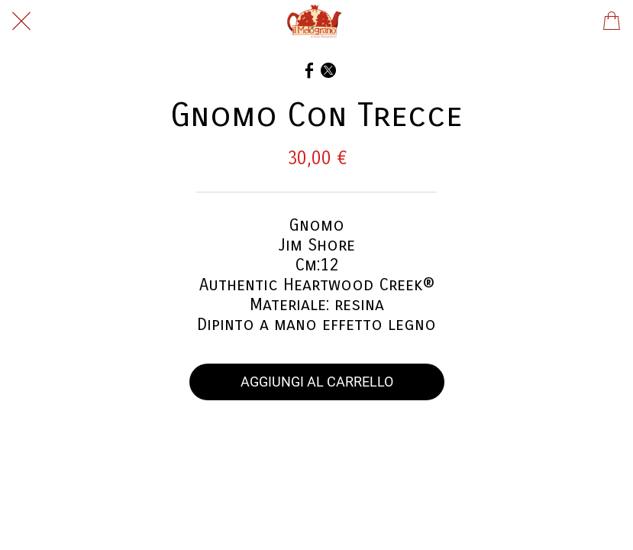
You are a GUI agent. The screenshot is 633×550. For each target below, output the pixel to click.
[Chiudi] (21, 21)
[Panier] (611, 21)
